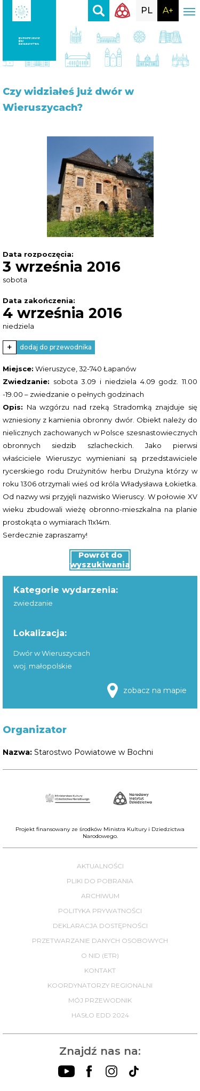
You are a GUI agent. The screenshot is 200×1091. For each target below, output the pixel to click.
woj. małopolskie (42, 666)
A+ (168, 10)
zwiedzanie (33, 603)
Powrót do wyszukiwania (100, 559)
